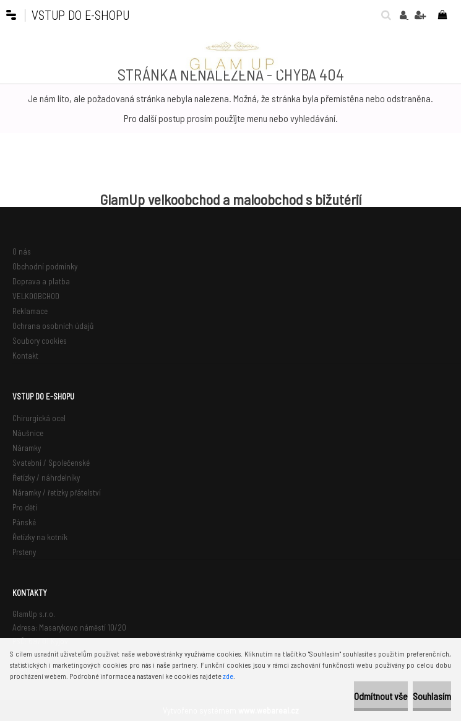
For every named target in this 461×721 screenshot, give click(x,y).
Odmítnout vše (381, 696)
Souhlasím (432, 696)
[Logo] (230, 55)
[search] (383, 15)
